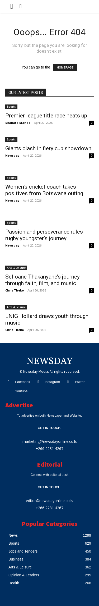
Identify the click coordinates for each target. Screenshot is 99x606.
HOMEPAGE (65, 67)
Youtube (21, 391)
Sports (11, 106)
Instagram (52, 382)
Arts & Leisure (16, 268)
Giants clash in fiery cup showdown (48, 148)
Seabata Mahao (17, 123)
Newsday (12, 155)
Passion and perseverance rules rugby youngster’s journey (44, 235)
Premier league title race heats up (46, 115)
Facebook (22, 382)
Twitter (79, 382)
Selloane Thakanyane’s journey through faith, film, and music (42, 280)
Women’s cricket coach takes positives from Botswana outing (44, 190)
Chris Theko (14, 290)
